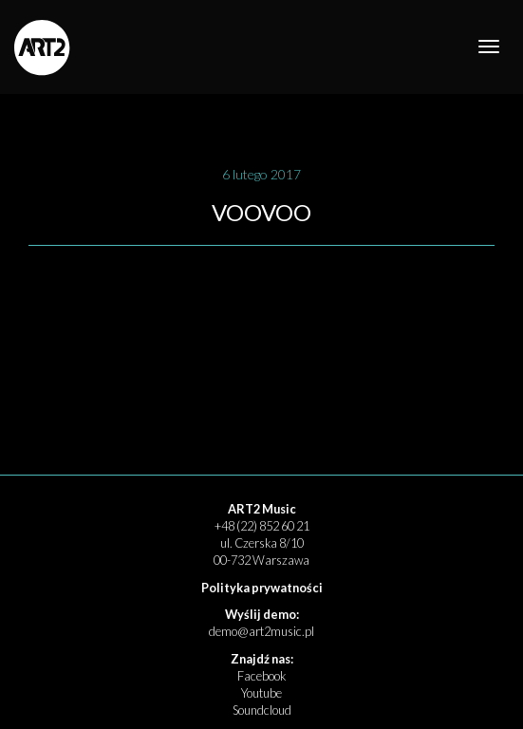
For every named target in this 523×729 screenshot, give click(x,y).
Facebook (261, 675)
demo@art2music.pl (261, 631)
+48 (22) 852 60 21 (262, 525)
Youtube (261, 693)
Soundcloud (262, 710)
